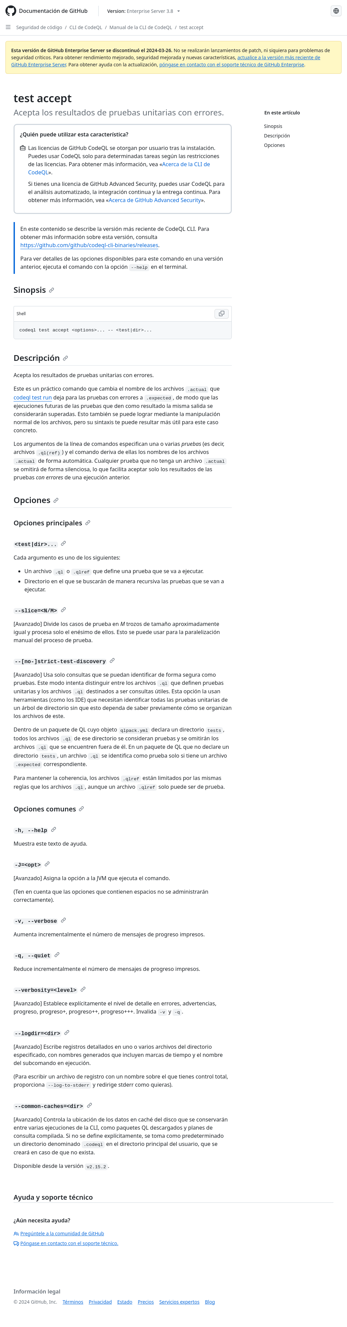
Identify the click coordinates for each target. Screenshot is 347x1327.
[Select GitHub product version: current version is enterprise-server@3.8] (143, 11)
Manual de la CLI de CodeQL (140, 27)
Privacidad (100, 1302)
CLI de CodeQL (85, 27)
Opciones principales (52, 522)
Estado (124, 1302)
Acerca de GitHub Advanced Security (155, 200)
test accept (191, 27)
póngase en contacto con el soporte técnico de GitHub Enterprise (231, 64)
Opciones (36, 499)
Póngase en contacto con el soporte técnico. (66, 1243)
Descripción (41, 357)
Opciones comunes (49, 808)
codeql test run (33, 397)
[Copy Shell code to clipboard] (222, 314)
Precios (146, 1302)
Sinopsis (34, 289)
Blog (210, 1302)
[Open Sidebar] (8, 27)
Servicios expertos (179, 1302)
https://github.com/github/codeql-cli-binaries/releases (89, 245)
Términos (73, 1302)
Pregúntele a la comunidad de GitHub (59, 1233)
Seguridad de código (39, 27)
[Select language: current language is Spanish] (336, 10)
